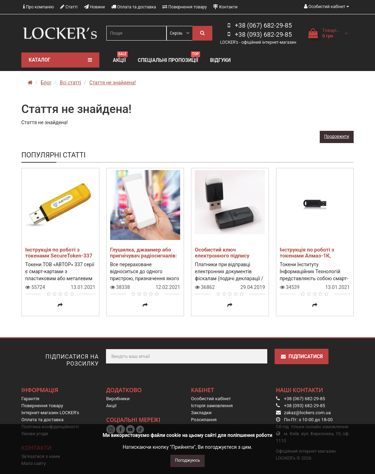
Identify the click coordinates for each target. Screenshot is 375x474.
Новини (94, 6)
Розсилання (204, 419)
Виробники (118, 398)
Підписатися (301, 356)
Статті (68, 6)
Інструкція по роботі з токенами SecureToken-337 (58, 253)
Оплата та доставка (133, 6)
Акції (120, 59)
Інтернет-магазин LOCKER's (50, 412)
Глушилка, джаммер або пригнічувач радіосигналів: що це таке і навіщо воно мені (143, 258)
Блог (46, 82)
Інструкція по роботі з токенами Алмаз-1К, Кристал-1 (307, 255)
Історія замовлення (212, 405)
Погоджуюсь (187, 460)
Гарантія (30, 398)
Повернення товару (184, 6)
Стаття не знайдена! (113, 82)
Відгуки (220, 60)
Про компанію (38, 6)
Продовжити (336, 136)
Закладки (201, 412)
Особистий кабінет (211, 398)
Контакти (225, 6)
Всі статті (70, 82)
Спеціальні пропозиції (169, 59)
